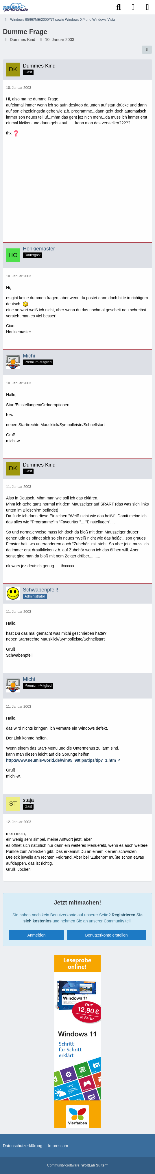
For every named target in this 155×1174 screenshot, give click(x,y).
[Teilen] (147, 50)
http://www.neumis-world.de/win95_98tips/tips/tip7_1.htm (61, 760)
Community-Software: (77, 1165)
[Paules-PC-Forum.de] (15, 7)
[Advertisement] (77, 191)
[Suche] (118, 7)
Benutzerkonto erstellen (106, 935)
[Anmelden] (133, 7)
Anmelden (36, 935)
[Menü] (147, 7)
